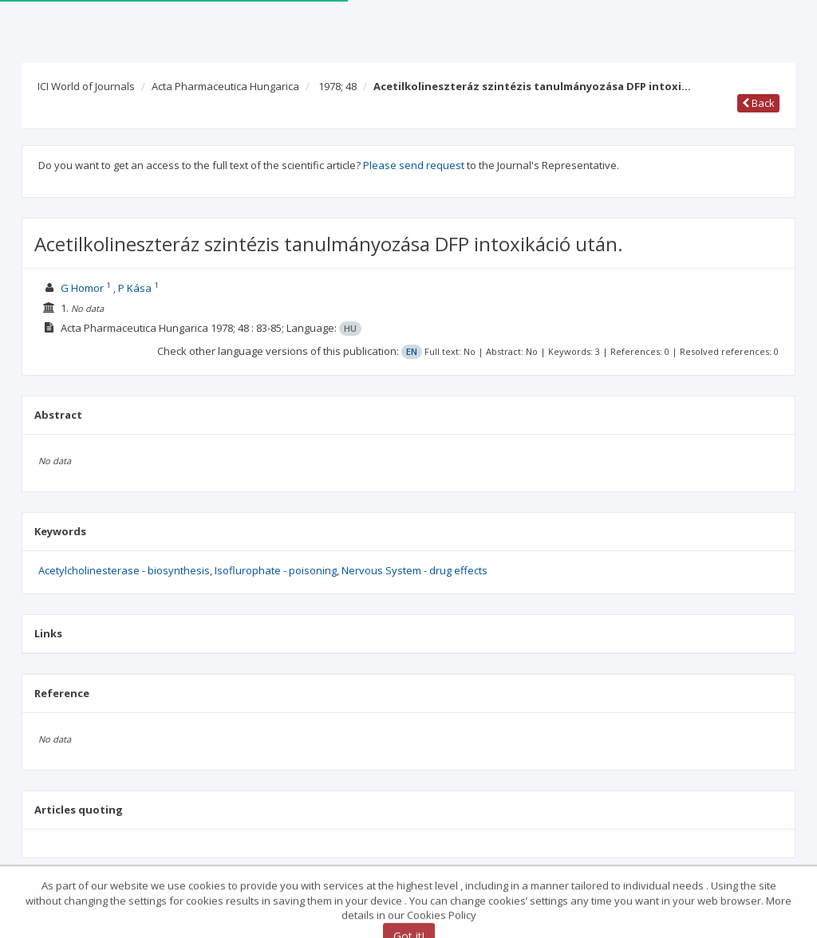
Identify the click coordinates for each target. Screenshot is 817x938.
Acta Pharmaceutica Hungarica (225, 86)
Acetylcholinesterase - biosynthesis (124, 570)
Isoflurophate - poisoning (276, 570)
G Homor (82, 288)
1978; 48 (337, 86)
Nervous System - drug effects (414, 570)
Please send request (413, 165)
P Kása (135, 288)
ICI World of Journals (86, 86)
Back (758, 103)
